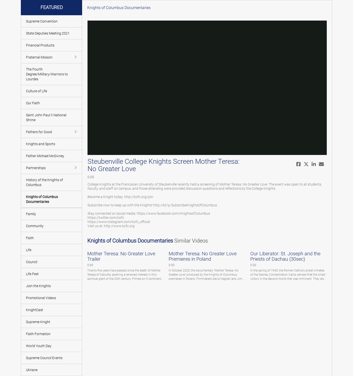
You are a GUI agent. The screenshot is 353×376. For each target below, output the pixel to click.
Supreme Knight (38, 322)
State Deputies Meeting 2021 (48, 33)
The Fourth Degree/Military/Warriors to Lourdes (47, 74)
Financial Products (40, 45)
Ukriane (32, 370)
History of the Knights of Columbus (44, 182)
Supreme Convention (42, 21)
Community (35, 226)
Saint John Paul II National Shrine (46, 117)
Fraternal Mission (39, 57)
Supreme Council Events (44, 358)
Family (31, 214)
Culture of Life (36, 91)
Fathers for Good (39, 132)
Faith (30, 238)
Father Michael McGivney (45, 156)
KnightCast (34, 310)
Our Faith (33, 103)
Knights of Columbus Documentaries (42, 199)
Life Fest (32, 274)
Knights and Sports (40, 144)
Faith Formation (38, 334)
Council (31, 262)
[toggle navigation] (76, 57)
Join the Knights (38, 286)
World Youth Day (38, 346)
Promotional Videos (41, 298)
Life (28, 250)
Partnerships (36, 168)
